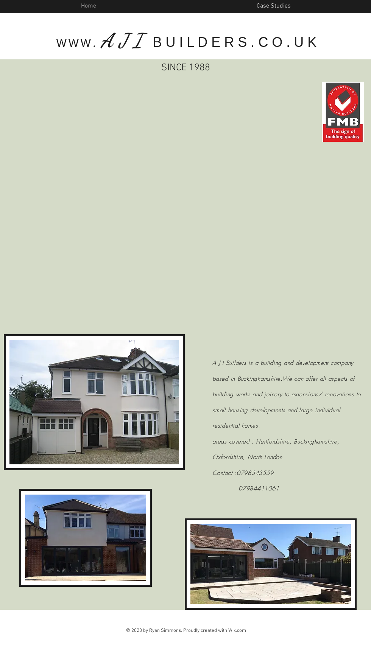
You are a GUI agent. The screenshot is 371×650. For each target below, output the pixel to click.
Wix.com (237, 631)
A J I (124, 41)
